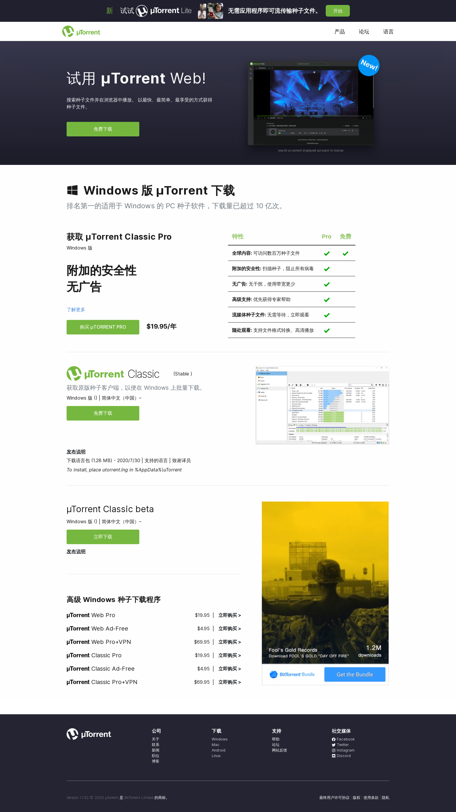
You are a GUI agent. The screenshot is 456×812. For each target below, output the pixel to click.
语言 (388, 32)
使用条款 (371, 797)
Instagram (343, 750)
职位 (155, 756)
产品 (339, 32)
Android (218, 750)
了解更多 (76, 309)
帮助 (275, 739)
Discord (341, 756)
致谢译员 (181, 460)
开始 (338, 11)
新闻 (155, 750)
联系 (155, 744)
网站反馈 (279, 750)
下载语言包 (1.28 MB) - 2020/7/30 (103, 460)
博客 (155, 761)
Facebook (343, 739)
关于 (155, 739)
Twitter (340, 744)
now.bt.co (284, 150)
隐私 (385, 797)
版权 (356, 797)
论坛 (364, 32)
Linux (216, 756)
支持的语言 (156, 460)
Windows (220, 739)
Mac (216, 744)
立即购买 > (229, 615)
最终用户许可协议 (334, 797)
